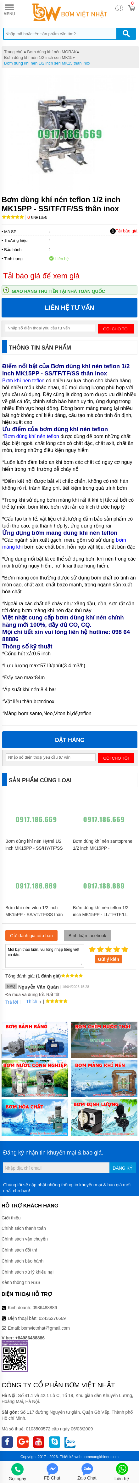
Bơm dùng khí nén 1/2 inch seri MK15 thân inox (47, 63)
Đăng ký (122, 1168)
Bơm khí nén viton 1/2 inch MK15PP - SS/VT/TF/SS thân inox (34, 914)
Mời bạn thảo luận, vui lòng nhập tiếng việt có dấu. (44, 955)
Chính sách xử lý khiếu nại (27, 1272)
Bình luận (37, 218)
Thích (29, 1001)
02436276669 (52, 1318)
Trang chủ (13, 51)
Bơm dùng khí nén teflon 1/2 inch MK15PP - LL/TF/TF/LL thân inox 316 (100, 914)
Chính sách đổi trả (19, 1249)
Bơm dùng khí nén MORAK (52, 51)
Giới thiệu (11, 1217)
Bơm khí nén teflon (23, 380)
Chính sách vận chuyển (25, 1238)
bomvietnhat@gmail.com (45, 1328)
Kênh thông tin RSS (21, 1282)
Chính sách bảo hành (22, 1260)
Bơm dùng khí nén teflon (31, 436)
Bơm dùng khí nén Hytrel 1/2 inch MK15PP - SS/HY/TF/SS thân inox (34, 848)
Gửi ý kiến (108, 959)
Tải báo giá (123, 231)
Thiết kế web (70, 1457)
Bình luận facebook (87, 935)
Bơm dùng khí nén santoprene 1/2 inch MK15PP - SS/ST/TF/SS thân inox (102, 848)
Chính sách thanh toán (24, 1228)
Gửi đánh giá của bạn (31, 935)
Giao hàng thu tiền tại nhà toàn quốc (58, 291)
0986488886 (45, 1307)
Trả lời (11, 1002)
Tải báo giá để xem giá (41, 275)
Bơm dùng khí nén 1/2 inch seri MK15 (38, 57)
